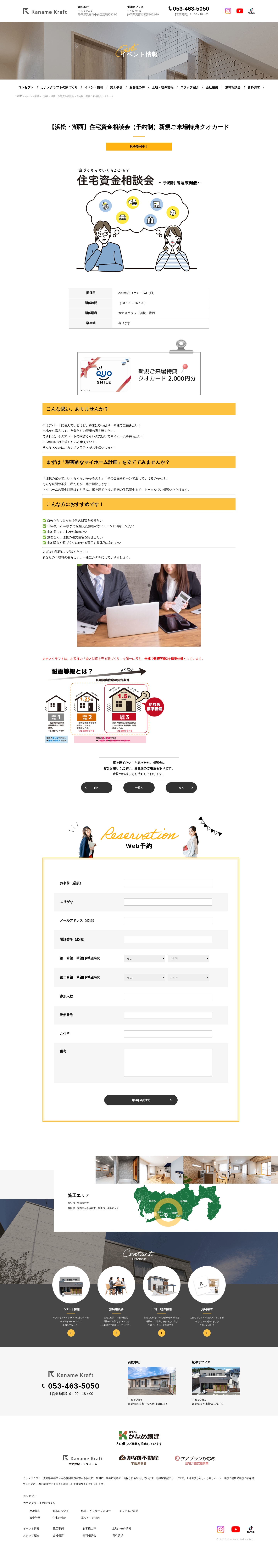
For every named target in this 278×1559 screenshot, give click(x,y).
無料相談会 (233, 87)
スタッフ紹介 (189, 87)
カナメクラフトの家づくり (59, 87)
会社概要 (212, 87)
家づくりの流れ (90, 1522)
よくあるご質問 (128, 1515)
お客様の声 (137, 87)
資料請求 (253, 87)
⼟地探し (35, 1515)
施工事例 (116, 87)
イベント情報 (94, 87)
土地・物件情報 (162, 87)
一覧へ (139, 787)
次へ (181, 787)
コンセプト (26, 87)
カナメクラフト (32, 1482)
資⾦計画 (35, 1522)
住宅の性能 (59, 1522)
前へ (96, 787)
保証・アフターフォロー (96, 1515)
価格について (61, 1515)
